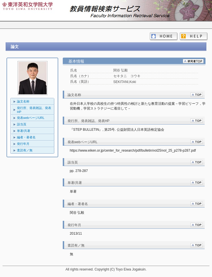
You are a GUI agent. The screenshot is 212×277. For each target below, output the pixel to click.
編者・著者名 (26, 137)
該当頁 (21, 124)
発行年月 (23, 143)
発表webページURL (30, 117)
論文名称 (23, 101)
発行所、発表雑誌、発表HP (34, 110)
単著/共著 (23, 130)
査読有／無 (25, 150)
